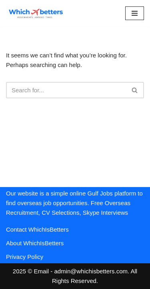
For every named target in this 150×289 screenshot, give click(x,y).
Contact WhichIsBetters (37, 229)
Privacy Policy (24, 256)
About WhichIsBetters (35, 243)
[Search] (66, 90)
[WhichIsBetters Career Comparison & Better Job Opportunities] (36, 13)
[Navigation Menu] (134, 13)
